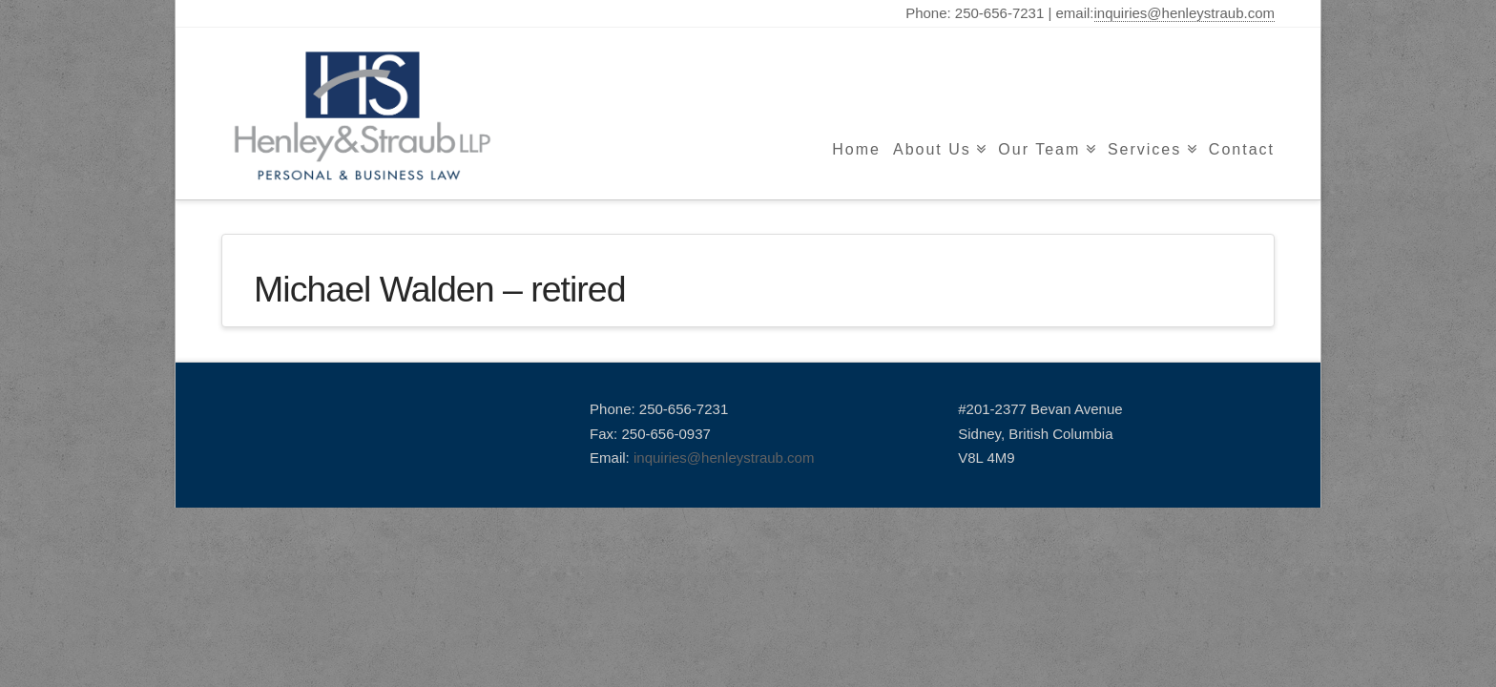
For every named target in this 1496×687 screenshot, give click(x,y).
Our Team (1039, 149)
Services (1144, 149)
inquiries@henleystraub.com (1185, 13)
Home (856, 149)
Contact (1242, 149)
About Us (932, 149)
